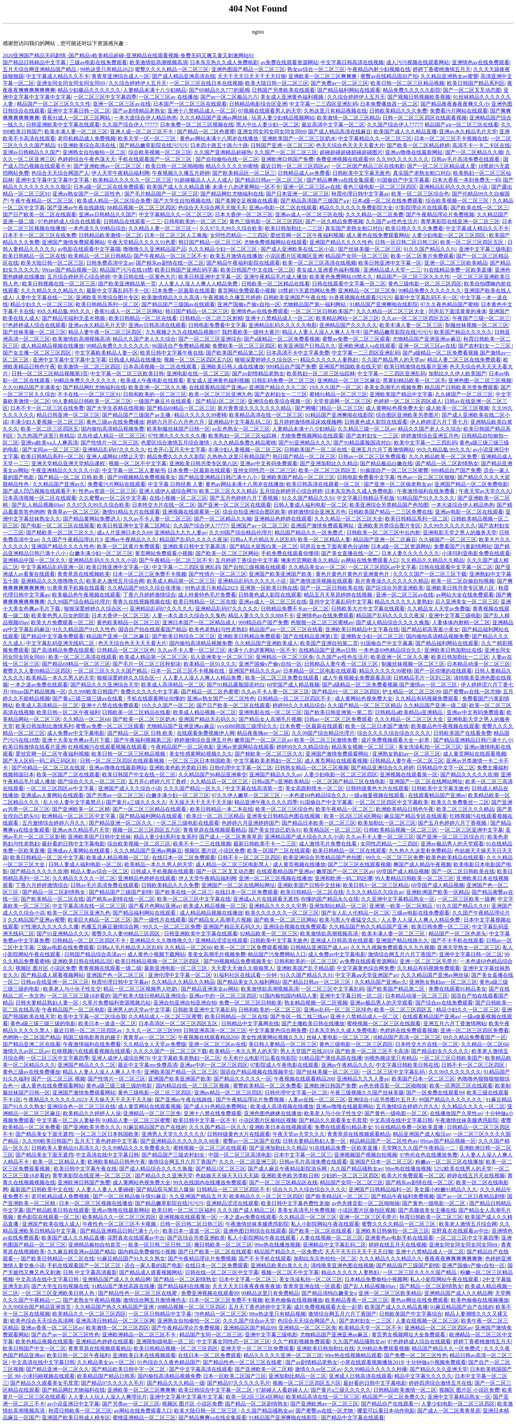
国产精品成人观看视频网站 (52, 975)
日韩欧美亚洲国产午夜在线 (294, 297)
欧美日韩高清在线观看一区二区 (323, 484)
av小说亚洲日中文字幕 (73, 1404)
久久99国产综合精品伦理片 (240, 532)
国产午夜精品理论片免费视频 (440, 214)
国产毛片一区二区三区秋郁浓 (147, 664)
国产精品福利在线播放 (183, 1286)
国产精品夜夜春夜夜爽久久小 (455, 104)
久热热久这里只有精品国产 (238, 456)
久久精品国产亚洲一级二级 (435, 705)
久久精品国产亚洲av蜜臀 (36, 920)
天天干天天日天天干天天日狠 (252, 76)
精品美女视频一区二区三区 (363, 747)
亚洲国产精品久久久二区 (278, 387)
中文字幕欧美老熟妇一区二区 (268, 761)
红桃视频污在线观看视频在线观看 (108, 747)
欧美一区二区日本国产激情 (376, 726)
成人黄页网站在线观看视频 (474, 754)
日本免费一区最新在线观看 (183, 290)
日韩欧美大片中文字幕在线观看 (368, 608)
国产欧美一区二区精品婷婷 (418, 145)
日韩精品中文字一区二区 (446, 767)
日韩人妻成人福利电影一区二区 (310, 505)
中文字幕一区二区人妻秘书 (133, 470)
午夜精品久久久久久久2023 (55, 1099)
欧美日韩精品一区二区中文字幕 (47, 857)
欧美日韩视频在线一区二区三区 (59, 283)
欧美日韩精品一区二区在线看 (143, 318)
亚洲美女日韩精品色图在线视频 (284, 816)
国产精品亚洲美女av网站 (210, 989)
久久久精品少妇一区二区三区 (223, 249)
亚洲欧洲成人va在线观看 (367, 346)
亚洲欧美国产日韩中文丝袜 (99, 837)
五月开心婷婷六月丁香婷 (158, 781)
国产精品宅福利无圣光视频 (74, 318)
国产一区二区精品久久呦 (474, 152)
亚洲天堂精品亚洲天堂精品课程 (68, 463)
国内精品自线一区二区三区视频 (193, 1085)
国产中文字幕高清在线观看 (200, 1369)
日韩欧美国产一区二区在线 (316, 449)
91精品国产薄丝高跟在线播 (330, 1058)
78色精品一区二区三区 (220, 1314)
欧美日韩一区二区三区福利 (183, 1210)
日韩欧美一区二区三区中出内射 (383, 532)
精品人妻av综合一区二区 (99, 871)
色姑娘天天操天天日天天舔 (227, 1175)
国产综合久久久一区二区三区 (92, 781)
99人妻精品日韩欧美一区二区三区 (91, 401)
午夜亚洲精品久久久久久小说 (65, 470)
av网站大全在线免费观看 (465, 595)
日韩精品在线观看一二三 (132, 221)
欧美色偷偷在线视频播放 (294, 1300)
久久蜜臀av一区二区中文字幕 (113, 498)
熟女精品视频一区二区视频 (316, 1003)
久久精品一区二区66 (86, 719)
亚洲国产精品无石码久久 (207, 719)
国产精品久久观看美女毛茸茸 (333, 1120)
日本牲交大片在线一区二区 (163, 505)
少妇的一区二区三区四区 (350, 1175)
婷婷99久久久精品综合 (298, 705)
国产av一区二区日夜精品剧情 (470, 1196)
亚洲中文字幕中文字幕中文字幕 (52, 180)
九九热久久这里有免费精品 (420, 850)
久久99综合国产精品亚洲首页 (37, 1307)
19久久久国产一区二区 (335, 387)
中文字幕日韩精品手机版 (366, 498)
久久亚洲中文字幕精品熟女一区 (398, 899)
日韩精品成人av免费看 (304, 173)
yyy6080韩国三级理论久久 (247, 726)
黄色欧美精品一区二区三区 (128, 622)
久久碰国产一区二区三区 (464, 394)
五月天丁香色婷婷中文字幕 (106, 1141)
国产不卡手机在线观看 (457, 940)
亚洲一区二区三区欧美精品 (455, 263)
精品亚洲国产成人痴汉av (422, 1134)
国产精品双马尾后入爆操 (165, 1189)
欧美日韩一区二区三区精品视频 (407, 83)
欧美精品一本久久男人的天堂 (60, 678)
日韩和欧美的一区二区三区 (195, 221)
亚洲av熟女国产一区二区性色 (87, 194)
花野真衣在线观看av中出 (460, 1231)
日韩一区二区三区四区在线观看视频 (424, 118)
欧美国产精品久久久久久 (463, 332)
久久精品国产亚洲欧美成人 (266, 643)
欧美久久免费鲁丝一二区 (460, 802)
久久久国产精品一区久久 (193, 788)
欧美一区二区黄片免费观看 (422, 256)
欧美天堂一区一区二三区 (147, 138)
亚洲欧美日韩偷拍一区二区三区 (392, 1231)
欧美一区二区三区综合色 (420, 194)
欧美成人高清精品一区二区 (172, 684)
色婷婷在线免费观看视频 (409, 1030)
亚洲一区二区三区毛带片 (428, 961)
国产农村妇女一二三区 (485, 346)
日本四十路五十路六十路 (219, 145)
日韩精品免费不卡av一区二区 (295, 608)
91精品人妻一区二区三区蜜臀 (136, 1120)
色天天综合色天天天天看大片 (350, 145)
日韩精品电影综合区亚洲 (258, 104)
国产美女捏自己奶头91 (274, 830)
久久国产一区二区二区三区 (285, 152)
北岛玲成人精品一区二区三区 (111, 436)
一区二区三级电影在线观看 (187, 823)
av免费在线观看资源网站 (289, 62)
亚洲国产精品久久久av (254, 671)
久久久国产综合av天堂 (249, 1321)
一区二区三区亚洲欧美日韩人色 (58, 1293)
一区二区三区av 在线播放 (168, 97)
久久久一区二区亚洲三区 (248, 1162)
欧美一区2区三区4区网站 (353, 816)
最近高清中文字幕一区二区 (333, 124)
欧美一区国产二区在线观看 (68, 774)
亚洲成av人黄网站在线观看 (52, 795)
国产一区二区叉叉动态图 (472, 90)
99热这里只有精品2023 (106, 69)
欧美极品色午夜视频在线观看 (86, 595)
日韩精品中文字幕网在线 (250, 1023)
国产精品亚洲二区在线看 (32, 1044)
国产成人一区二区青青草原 (230, 837)
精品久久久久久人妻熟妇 (329, 360)
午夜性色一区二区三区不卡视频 (119, 1224)
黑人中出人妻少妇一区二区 (267, 124)
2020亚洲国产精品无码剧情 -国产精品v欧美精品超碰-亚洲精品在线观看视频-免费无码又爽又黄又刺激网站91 (128, 55)
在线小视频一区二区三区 (178, 498)
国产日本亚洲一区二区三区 (297, 194)
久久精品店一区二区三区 (219, 781)
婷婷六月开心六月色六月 (176, 422)
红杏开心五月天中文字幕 (177, 449)
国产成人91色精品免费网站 (216, 1106)
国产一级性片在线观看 (159, 920)
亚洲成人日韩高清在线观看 (342, 940)
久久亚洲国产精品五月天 (198, 1196)
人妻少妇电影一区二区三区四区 (449, 235)
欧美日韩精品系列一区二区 (107, 304)
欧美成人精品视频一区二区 (204, 712)
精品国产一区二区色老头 (457, 933)
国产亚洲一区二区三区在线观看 (234, 505)
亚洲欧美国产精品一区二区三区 (298, 477)
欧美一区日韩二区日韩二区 (160, 1245)
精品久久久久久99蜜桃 (232, 166)
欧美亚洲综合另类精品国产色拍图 (388, 505)
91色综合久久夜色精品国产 (168, 1362)
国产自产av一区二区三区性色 (65, 1334)
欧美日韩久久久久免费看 (414, 228)
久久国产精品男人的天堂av (393, 360)
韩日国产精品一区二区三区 (210, 242)
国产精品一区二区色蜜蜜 (206, 131)
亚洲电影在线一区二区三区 (198, 373)
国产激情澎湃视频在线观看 (321, 581)
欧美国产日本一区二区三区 (423, 1079)
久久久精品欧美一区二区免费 (443, 456)
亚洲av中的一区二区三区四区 (223, 996)
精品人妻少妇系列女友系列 (165, 837)
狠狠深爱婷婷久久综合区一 (266, 360)
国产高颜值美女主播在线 (427, 1210)
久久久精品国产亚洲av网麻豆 (148, 850)
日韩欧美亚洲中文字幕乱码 (204, 1009)
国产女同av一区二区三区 (51, 449)
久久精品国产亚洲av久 (59, 484)
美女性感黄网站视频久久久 (200, 754)
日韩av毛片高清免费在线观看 (466, 159)
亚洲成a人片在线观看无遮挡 (265, 899)
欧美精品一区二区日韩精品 (99, 256)
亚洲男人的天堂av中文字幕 (138, 1009)
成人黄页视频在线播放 (299, 864)
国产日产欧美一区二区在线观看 (39, 214)
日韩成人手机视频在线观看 (162, 871)
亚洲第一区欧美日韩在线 (269, 588)
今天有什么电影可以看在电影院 (260, 1058)
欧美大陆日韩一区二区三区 (276, 83)
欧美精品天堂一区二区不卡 (370, 1327)
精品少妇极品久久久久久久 (89, 90)
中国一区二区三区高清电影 (239, 1155)
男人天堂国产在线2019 (306, 1051)
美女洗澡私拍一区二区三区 (429, 747)
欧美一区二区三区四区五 (50, 429)
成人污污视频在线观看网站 (417, 62)
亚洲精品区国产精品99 (249, 1327)
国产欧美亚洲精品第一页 (127, 283)
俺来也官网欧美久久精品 (310, 560)
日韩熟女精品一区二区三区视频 (311, 767)
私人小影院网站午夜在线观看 (325, 1224)
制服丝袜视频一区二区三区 (476, 325)
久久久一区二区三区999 (153, 1030)
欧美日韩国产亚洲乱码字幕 (186, 270)
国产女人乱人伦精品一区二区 (355, 913)
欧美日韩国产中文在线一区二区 (257, 270)
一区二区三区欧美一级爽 (466, 899)
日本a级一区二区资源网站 (401, 546)
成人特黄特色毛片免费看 (207, 595)
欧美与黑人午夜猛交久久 (348, 920)
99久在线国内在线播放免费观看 (210, 1182)
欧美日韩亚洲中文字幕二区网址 (133, 525)
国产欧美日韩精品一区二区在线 (57, 1258)
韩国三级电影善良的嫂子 (92, 1037)
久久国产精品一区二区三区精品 (364, 705)
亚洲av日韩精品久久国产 (31, 152)
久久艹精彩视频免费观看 (301, 1341)
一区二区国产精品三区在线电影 (368, 166)
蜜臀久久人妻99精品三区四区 (37, 671)
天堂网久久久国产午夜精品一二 (418, 1148)
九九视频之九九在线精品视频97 (182, 332)
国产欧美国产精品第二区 (235, 353)
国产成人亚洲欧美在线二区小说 (298, 249)
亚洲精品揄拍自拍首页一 (97, 1245)
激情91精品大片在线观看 (131, 512)
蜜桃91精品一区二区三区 (338, 394)
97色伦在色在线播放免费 (428, 1155)
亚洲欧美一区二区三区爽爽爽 (323, 76)
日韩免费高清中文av (109, 263)
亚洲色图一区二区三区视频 (479, 380)
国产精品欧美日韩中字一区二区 (129, 1369)
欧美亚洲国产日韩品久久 (307, 346)
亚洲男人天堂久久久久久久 (173, 1134)
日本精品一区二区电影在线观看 (320, 671)
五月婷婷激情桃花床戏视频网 (307, 422)
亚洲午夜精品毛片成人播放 (275, 277)
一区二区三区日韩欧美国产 (322, 311)
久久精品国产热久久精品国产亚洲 (369, 926)
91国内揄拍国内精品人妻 (288, 996)
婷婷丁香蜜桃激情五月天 (442, 69)
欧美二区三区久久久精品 (228, 491)
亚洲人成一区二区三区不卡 (142, 131)
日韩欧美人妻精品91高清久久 (65, 1148)
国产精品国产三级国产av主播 (136, 415)
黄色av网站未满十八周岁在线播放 (220, 138)
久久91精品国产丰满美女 (32, 387)
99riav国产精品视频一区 (69, 270)
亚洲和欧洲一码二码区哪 (344, 878)
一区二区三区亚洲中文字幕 (471, 830)
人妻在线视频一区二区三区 (331, 1238)
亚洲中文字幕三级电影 (485, 249)
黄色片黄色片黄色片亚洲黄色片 (353, 574)
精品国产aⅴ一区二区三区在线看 (461, 124)
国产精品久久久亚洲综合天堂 (104, 684)
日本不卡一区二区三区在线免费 (39, 235)
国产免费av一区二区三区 (339, 83)
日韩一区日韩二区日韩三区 (406, 242)
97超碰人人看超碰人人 (282, 1390)
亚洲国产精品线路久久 (402, 940)
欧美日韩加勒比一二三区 (294, 228)
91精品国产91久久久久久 (426, 498)
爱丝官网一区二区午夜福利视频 (307, 235)
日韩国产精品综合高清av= (94, 954)
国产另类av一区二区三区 (115, 795)
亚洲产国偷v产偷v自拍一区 (248, 304)
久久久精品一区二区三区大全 (391, 311)
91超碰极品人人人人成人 (203, 180)
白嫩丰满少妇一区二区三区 (101, 553)
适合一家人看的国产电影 (153, 1265)
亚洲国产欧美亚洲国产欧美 (281, 574)
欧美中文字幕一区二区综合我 (92, 1016)
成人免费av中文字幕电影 (76, 733)
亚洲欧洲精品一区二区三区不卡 (139, 1334)
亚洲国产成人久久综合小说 (129, 788)
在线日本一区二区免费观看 (183, 857)
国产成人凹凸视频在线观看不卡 (39, 491)
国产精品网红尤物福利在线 (232, 194)
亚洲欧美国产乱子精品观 (305, 968)
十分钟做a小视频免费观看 (436, 1362)
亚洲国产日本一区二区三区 (381, 1162)
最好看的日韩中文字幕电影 (73, 843)
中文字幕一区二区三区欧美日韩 (127, 373)
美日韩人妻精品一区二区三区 (282, 1044)
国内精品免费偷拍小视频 (147, 1251)
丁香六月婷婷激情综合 (149, 595)
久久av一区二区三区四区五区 (415, 318)
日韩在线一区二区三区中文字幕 (222, 1272)
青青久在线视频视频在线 (141, 602)
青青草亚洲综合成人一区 (120, 76)
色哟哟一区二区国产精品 (32, 1037)
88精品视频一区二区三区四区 (141, 207)
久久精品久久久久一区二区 (84, 878)
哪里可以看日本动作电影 (386, 1410)
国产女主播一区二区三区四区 (37, 353)
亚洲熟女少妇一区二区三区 (372, 636)
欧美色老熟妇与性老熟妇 (218, 629)
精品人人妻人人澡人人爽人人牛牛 (321, 332)
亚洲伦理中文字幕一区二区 (179, 975)
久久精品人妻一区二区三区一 (162, 228)
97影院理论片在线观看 (421, 207)
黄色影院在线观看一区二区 (48, 1217)
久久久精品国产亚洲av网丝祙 (214, 118)
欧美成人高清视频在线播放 (282, 1106)
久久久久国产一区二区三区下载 (430, 574)
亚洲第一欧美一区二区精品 (401, 906)
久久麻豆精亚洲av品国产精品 (81, 1251)
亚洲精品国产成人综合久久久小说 (304, 837)
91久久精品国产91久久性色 (84, 629)
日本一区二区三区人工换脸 (175, 235)
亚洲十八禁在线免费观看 (110, 705)
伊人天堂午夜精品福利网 (120, 173)
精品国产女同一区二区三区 (356, 256)
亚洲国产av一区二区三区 (259, 525)
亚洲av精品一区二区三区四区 (228, 1092)
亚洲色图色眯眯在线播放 (273, 1113)
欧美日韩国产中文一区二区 (34, 1348)
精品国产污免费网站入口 (277, 954)
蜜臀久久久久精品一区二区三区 (172, 69)
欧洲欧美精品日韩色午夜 (405, 809)
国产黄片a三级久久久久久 (136, 802)
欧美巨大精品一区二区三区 (99, 920)
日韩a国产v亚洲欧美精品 (280, 781)
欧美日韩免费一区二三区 (440, 926)
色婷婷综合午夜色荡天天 (87, 159)
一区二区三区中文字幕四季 (105, 97)
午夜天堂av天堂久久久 (485, 491)
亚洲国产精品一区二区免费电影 (471, 484)
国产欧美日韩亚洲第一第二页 (338, 712)
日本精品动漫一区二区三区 (478, 664)
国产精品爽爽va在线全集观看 (340, 180)
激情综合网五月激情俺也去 (154, 1300)
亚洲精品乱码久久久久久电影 (282, 325)
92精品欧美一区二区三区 (269, 933)
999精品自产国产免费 (291, 366)
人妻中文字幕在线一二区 (44, 297)
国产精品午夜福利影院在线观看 (243, 263)
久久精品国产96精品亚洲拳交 (212, 774)
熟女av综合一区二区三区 (316, 69)
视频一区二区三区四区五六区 (198, 360)
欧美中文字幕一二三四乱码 (425, 442)
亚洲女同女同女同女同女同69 (71, 83)
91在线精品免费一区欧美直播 (458, 270)
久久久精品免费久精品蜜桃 (244, 442)
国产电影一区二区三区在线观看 (57, 525)
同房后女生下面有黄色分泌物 (334, 546)
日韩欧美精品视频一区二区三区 (400, 830)
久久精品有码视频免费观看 (427, 698)
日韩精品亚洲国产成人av (319, 947)
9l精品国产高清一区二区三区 (406, 1037)
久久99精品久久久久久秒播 (375, 1369)
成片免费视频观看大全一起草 (396, 740)
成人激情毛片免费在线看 (328, 843)
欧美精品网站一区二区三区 (347, 318)
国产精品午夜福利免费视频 (402, 1196)
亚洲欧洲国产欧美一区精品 (437, 892)
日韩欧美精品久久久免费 (398, 111)
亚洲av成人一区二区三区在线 (309, 214)
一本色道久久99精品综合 (97, 228)
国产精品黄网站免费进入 (92, 519)
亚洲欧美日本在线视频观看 (280, 1127)
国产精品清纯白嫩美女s (328, 1293)
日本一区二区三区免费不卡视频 (149, 574)
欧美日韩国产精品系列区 (476, 83)
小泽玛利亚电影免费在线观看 (476, 553)
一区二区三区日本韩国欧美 (199, 761)
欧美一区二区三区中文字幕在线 (194, 899)
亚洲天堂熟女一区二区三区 (468, 947)
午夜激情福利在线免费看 (426, 491)
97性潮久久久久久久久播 (177, 436)
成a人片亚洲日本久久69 (124, 532)
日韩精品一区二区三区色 (126, 650)
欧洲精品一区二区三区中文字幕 (79, 816)
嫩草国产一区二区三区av (263, 740)
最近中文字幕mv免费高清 (147, 1065)
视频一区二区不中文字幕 (138, 463)
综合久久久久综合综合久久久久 (394, 733)
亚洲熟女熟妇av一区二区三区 (406, 754)
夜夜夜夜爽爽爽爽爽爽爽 (453, 1258)
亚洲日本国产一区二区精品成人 (199, 622)
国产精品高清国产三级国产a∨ (315, 200)
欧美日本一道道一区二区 (107, 1023)
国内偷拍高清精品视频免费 (112, 429)
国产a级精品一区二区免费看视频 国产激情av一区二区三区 (390, 684)
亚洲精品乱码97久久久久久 (113, 449)
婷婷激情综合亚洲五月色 (430, 436)
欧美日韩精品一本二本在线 (221, 809)
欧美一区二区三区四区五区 (472, 242)
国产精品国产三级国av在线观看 (178, 304)
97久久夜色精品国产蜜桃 (449, 304)
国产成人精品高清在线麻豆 (339, 131)
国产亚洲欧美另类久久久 (92, 1127)
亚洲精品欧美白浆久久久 (279, 1265)
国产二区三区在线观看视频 (359, 864)
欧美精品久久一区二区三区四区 (266, 1196)
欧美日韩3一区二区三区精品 (376, 885)
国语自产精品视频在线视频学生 (257, 1072)
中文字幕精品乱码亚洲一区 (52, 567)
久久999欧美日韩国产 (93, 691)
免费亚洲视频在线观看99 (345, 159)
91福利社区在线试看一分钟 (246, 975)
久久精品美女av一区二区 (317, 567)
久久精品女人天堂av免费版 (438, 608)
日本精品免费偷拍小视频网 (376, 1279)
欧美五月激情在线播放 (236, 256)
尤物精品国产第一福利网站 (315, 304)
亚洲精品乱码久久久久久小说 (454, 187)
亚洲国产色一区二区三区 (115, 975)
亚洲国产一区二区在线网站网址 (426, 781)
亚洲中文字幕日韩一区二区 (78, 111)
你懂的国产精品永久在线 (330, 899)
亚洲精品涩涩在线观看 (221, 940)
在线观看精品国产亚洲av (217, 387)
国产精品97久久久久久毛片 (112, 1383)
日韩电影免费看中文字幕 (217, 325)
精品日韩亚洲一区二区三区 (68, 415)
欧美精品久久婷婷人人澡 (92, 1113)
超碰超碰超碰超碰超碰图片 (351, 152)
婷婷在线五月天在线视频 (476, 1175)
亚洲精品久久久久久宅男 (278, 906)
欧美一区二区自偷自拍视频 (462, 581)
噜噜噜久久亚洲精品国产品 (154, 249)
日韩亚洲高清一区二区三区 (214, 1030)
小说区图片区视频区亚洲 (294, 256)
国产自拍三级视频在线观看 (254, 567)
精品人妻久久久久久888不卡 (261, 615)
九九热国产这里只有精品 (46, 436)
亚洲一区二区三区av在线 (121, 104)
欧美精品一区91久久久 (210, 664)
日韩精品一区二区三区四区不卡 (294, 698)
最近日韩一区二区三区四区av (295, 166)
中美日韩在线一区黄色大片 (144, 277)
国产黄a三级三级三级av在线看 (88, 698)
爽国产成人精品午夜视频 (422, 864)
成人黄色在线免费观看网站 (377, 235)
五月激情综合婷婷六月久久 (54, 823)
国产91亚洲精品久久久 (304, 442)
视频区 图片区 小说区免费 (214, 850)
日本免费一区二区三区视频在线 (197, 124)
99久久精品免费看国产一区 (474, 1037)
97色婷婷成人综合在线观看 (69, 221)
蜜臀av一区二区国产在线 (251, 1141)
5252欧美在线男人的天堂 (463, 1168)
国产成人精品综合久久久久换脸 (392, 622)
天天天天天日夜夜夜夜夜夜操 (246, 1286)
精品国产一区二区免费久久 (393, 1397)
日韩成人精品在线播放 (135, 360)
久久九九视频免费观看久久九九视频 (392, 947)
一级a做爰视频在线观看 (377, 795)
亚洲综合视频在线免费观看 (294, 926)
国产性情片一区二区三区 (110, 442)
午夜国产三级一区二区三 (481, 318)
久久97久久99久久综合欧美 (231, 228)
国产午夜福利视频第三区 (143, 740)
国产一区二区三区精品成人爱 (441, 166)
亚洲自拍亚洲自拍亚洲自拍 (185, 1003)
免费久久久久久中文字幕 (149, 691)
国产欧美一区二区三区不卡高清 (372, 1051)
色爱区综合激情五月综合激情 (176, 442)
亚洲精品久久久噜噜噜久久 (52, 581)
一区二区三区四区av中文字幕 (382, 567)
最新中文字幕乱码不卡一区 (117, 290)
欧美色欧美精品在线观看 (455, 857)
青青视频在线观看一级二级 (110, 968)
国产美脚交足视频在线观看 (246, 200)
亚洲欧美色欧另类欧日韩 (178, 767)
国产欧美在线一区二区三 (479, 207)
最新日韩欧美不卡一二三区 (265, 843)
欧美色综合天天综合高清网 (41, 1321)
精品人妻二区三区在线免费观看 (464, 360)
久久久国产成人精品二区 (246, 1210)
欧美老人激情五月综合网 (115, 581)
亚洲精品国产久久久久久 (348, 325)
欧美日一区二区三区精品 (215, 816)
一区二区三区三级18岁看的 (78, 996)
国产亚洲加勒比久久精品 (329, 463)
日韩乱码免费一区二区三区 (283, 380)
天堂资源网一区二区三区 (342, 401)
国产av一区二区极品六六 (229, 97)
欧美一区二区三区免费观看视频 (251, 947)
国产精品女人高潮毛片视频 (270, 719)
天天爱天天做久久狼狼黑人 (242, 968)
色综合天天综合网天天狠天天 (212, 207)
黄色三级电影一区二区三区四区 (380, 187)
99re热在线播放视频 (408, 1168)
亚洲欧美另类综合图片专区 (107, 297)
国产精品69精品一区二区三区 (181, 408)
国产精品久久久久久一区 (242, 1079)
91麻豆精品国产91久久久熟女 (131, 1258)
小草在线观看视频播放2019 (371, 1362)
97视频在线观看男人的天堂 (269, 111)
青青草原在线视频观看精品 (214, 830)
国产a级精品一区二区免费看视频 (282, 339)
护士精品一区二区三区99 (411, 691)
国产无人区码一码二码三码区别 (40, 761)
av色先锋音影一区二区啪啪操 (393, 1085)
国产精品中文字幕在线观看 (352, 1417)
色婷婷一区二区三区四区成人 (408, 401)
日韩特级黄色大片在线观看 (377, 788)
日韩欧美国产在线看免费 (462, 733)
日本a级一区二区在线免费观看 (108, 187)
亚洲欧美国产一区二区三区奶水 (299, 138)
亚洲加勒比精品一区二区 (338, 906)
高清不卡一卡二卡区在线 (481, 145)
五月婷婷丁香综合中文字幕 (246, 560)
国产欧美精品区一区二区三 (243, 173)
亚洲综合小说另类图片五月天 (382, 1099)
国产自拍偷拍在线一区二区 (227, 159)
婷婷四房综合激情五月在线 (440, 1383)
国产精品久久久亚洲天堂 (164, 1175)
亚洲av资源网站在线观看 (245, 747)
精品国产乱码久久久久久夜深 (193, 539)
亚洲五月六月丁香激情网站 (382, 449)
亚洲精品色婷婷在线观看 (283, 519)
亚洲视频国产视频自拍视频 (365, 1155)
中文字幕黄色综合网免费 (366, 968)
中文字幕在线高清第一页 (254, 788)
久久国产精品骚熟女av (356, 1168)
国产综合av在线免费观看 (444, 1003)
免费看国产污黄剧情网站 (463, 546)
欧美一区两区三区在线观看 (461, 1085)
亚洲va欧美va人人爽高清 (49, 442)
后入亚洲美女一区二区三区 (466, 602)
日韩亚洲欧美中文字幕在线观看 (63, 124)
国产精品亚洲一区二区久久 (121, 823)
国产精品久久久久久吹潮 (469, 774)
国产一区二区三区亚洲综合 (210, 339)
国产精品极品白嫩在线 (386, 463)
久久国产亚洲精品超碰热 (223, 152)
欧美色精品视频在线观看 (44, 1341)
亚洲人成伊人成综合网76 (168, 491)
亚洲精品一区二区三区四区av (438, 1327)
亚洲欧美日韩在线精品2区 (82, 961)
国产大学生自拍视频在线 (183, 200)
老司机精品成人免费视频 (87, 138)
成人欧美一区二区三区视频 (457, 408)
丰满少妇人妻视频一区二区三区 (47, 422)
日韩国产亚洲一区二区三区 (282, 145)
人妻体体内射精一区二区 (461, 622)
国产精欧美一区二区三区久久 (60, 532)
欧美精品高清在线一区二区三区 (266, 415)
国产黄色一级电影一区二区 (395, 1113)
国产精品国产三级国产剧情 (120, 892)
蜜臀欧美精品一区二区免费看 (267, 1085)
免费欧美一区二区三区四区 (243, 346)
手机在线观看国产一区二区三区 (155, 159)
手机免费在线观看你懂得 (290, 553)
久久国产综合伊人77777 (129, 124)
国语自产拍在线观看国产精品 (152, 629)
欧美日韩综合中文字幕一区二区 (215, 1390)
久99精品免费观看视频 (383, 1348)
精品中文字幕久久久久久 (423, 1376)
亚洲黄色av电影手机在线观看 (399, 1238)
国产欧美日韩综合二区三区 (183, 636)
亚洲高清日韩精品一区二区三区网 (115, 1321)
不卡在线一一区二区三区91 (89, 394)
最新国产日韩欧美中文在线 (41, 1189)
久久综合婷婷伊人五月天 (138, 83)
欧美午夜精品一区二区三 (345, 809)
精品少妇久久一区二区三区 (41, 304)
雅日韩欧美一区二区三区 (223, 1245)
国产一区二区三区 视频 (58, 1079)
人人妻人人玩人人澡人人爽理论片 (107, 1397)
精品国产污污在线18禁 (126, 270)
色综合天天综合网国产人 (60, 173)
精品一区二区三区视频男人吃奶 (140, 989)
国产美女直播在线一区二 (350, 553)
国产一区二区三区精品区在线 (283, 1182)
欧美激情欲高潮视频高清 (159, 62)
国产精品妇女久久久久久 (440, 1051)
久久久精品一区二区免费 (374, 214)
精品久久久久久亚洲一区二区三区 (283, 1355)
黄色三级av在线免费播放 (115, 422)
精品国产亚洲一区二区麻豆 (384, 539)
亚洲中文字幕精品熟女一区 (459, 1397)
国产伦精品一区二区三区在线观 (49, 767)
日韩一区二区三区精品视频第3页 (50, 373)
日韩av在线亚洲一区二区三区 (55, 982)
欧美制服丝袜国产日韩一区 (178, 429)
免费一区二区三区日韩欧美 (250, 1003)
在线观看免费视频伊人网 (206, 733)
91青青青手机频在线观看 (76, 588)
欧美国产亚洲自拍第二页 (329, 643)
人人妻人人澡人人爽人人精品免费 (199, 283)
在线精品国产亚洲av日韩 (327, 650)
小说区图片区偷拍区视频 (268, 1120)
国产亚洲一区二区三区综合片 (450, 837)
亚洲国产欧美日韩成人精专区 (76, 1417)
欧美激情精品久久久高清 (171, 297)
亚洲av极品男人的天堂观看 (452, 843)
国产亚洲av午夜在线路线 (76, 207)
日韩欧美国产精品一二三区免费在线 (390, 512)
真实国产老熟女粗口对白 (422, 173)
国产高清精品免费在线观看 (62, 650)
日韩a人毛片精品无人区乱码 (263, 539)
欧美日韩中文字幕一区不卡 (204, 1120)
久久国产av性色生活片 (392, 221)
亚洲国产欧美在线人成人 (51, 1224)
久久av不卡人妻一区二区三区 (157, 519)
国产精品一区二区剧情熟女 (446, 463)
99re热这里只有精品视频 (277, 1314)
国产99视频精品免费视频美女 (141, 477)
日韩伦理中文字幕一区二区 (240, 767)
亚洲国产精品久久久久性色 (341, 242)
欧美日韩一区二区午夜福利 (68, 712)
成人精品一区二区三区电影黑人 (233, 864)
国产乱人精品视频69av (38, 505)
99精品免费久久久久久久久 (429, 290)
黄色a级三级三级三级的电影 (43, 1023)
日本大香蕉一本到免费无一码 (466, 180)
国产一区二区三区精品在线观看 (150, 809)
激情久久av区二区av (26, 1051)
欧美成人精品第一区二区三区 (181, 581)
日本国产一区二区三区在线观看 (190, 104)
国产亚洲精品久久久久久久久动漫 (180, 1141)
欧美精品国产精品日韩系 (106, 1376)
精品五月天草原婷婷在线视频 (339, 595)
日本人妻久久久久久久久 (410, 553)
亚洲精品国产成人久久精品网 (116, 1279)
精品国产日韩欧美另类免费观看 (461, 387)
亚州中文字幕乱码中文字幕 (340, 602)
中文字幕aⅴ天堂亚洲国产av (366, 975)
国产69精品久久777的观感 (219, 90)
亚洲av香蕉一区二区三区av (52, 1327)
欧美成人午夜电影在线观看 (152, 380)
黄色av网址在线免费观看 (419, 1300)
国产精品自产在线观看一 (390, 1404)
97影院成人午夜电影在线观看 (284, 1065)
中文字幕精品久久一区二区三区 (375, 138)
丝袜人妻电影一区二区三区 (338, 1037)
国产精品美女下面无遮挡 (44, 1134)
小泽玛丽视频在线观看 (48, 1376)
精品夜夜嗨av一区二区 (263, 733)
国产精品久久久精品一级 (176, 1383)
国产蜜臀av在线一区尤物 (472, 691)
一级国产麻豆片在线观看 (163, 401)
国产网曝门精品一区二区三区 (329, 408)
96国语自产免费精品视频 (181, 346)
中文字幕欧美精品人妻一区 (106, 353)
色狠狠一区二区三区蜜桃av (322, 622)
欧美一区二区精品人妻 (324, 539)
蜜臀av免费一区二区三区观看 (356, 339)
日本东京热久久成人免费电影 (224, 62)
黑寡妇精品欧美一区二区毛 (414, 380)
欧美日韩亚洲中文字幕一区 (390, 263)
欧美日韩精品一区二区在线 (34, 256)
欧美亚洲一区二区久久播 (157, 387)
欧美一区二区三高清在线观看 (82, 657)
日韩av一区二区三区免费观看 (372, 456)
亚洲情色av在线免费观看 (480, 62)
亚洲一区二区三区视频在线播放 (275, 878)
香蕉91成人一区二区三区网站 (77, 118)
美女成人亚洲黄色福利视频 (292, 97)
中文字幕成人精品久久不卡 (57, 76)
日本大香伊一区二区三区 (244, 214)
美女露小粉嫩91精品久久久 (445, 1189)
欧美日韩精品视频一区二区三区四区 (158, 961)
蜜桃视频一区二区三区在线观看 (384, 1023)
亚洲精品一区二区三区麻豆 (348, 380)
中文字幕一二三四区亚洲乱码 (323, 104)
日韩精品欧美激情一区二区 (110, 235)
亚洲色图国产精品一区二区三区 (248, 69)
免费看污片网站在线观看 (459, 111)
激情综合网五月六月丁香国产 (402, 954)
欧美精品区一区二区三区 (332, 830)
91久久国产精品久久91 (429, 249)
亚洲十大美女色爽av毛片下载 (76, 740)
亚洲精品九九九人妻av (180, 532)
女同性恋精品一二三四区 (239, 235)
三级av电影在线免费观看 (98, 62)
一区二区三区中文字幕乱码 (332, 989)
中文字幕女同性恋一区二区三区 (233, 1341)
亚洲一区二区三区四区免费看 (474, 1030)
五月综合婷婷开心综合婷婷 (78, 277)
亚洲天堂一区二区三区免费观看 (257, 1348)
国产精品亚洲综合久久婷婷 (382, 767)
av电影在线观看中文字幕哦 (89, 249)
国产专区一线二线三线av (299, 1016)
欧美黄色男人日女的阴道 (60, 615)
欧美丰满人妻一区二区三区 (76, 131)
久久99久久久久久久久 (402, 159)
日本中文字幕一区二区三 (303, 1155)
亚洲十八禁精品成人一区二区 (202, 111)
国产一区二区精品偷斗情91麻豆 (130, 1196)
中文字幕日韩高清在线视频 (352, 62)
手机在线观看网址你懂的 (156, 698)
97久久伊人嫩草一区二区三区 (246, 795)
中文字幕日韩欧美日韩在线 (407, 1065)
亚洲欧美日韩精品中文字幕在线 (362, 629)
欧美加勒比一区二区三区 (387, 823)
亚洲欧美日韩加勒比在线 (453, 650)
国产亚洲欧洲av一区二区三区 (108, 166)
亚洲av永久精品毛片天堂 (468, 131)
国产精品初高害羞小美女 (430, 629)
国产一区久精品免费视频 (334, 221)
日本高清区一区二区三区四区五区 (179, 1023)
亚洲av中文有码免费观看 (268, 463)
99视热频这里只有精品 (390, 1058)
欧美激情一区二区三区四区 (89, 366)
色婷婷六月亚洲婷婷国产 (250, 823)
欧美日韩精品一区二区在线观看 (349, 850)
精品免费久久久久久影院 (412, 90)
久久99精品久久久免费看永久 (136, 1148)
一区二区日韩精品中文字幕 (160, 1314)
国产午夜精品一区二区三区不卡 (170, 256)
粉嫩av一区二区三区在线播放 (449, 1162)
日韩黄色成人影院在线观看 (375, 422)
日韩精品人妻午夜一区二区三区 (341, 664)
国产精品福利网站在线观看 (348, 90)
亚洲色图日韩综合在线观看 (254, 1231)
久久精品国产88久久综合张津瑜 (144, 588)
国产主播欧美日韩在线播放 (313, 1023)
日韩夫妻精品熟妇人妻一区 (47, 1003)
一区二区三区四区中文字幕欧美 (391, 802)
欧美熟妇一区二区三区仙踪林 (321, 373)
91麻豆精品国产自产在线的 (154, 1127)
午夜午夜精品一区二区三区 (42, 200)
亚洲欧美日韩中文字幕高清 (195, 546)
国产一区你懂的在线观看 (443, 671)
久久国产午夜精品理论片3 (71, 539)
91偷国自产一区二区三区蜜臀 (394, 470)
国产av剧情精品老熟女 (139, 111)
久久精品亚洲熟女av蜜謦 (449, 76)
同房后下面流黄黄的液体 (457, 311)
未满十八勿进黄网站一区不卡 (246, 187)
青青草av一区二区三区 (73, 512)
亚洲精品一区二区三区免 (367, 290)
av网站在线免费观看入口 (370, 560)
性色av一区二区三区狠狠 (426, 477)
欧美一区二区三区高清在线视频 (319, 263)
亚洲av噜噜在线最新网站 (414, 152)
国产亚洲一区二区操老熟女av (398, 484)
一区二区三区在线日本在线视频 (206, 83)
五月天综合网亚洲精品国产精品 (40, 69)
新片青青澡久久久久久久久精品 (255, 408)
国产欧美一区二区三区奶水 (144, 719)
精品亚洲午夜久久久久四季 (265, 802)
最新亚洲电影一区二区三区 (176, 968)
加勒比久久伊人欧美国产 (457, 373)
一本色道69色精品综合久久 (390, 650)
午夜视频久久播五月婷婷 (181, 173)
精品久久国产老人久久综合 (144, 339)
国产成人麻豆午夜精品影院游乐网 (288, 1168)
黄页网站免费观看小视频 (246, 290)
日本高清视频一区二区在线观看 (160, 366)
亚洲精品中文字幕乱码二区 (239, 422)
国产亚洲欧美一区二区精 (81, 809)
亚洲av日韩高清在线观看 (157, 325)
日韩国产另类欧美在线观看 (283, 90)
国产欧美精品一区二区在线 (52, 899)
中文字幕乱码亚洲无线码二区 (61, 643)
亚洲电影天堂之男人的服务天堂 (460, 532)
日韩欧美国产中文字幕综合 (410, 1314)
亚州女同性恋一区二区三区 (264, 470)
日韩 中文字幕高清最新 (90, 1272)
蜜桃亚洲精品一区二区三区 (144, 1417)
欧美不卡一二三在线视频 (202, 843)
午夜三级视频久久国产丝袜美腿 (367, 1092)
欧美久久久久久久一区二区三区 (282, 913)
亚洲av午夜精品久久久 (131, 539)
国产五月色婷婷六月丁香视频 (244, 498)
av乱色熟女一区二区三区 (241, 429)
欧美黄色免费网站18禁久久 (341, 277)
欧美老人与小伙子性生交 (72, 989)
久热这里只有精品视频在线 (335, 111)
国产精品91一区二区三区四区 (346, 691)
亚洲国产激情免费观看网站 (73, 242)
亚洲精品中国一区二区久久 (34, 560)
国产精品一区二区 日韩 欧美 (71, 477)
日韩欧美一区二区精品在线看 (275, 283)
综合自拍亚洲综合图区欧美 (254, 512)
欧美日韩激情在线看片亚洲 (415, 366)
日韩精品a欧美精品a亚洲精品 (409, 712)
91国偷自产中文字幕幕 (403, 180)
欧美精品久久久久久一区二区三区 (132, 180)
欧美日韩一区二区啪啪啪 (174, 166)
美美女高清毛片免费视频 (306, 1210)
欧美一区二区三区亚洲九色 (220, 394)
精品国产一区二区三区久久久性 (53, 104)
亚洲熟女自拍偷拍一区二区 (94, 152)
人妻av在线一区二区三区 (317, 1099)
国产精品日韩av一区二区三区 (269, 180)
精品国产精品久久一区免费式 (309, 532)
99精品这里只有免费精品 (270, 1293)
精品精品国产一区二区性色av (383, 1141)
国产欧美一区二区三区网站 (227, 553)
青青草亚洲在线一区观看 (312, 1286)
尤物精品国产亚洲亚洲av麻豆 (427, 339)
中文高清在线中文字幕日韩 (401, 1120)
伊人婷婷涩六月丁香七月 (439, 422)
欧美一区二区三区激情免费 (326, 740)
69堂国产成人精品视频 (293, 684)
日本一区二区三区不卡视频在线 (451, 138)
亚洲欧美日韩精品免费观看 (249, 636)
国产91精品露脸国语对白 (362, 442)
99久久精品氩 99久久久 (64, 311)
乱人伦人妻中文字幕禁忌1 (73, 802)
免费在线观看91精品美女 (457, 989)
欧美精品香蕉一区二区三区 (356, 1300)
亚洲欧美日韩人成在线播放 (232, 366)
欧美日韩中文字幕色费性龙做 (295, 1203)
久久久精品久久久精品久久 (52, 290)
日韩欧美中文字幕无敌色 (361, 173)
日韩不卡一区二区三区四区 (249, 857)
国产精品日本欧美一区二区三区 (318, 823)
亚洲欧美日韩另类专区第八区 (203, 463)
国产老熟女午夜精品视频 (92, 1300)
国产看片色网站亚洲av (154, 906)
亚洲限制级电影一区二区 (165, 1341)
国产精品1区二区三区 (220, 401)
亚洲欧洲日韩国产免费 (287, 159)
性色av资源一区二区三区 (107, 491)
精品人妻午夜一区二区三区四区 (105, 332)
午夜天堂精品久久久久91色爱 (141, 242)
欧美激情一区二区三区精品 (348, 118)
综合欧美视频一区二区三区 (160, 152)
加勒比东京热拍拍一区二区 (325, 1258)
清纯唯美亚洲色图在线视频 (342, 1265)
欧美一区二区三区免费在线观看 (282, 678)
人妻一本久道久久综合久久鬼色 (189, 615)
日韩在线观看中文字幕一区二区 (349, 283)
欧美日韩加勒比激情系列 (44, 726)
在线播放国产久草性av (456, 1113)
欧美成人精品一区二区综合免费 (114, 200)
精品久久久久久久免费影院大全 (356, 207)
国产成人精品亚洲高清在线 (183, 76)
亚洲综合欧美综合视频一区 (279, 401)
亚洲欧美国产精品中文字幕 (401, 394)
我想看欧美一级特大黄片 (251, 332)
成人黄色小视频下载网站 (156, 954)
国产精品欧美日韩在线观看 (57, 1210)
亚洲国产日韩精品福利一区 (380, 1189)
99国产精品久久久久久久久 (451, 1099)
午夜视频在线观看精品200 (208, 1037)
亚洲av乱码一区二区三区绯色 (338, 1009)
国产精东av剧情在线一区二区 (170, 263)
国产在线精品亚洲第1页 (310, 636)
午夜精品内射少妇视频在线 (378, 69)
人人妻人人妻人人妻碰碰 (105, 1189)
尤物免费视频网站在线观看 (275, 242)
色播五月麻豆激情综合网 (110, 926)
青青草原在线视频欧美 (83, 574)
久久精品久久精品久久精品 (432, 560)
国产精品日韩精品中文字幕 (35, 62)
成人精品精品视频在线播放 (52, 346)
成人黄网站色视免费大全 (395, 408)
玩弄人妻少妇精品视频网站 (283, 118)
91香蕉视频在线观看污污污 (360, 297)
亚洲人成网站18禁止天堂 (115, 456)
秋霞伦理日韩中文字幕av (360, 194)
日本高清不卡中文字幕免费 (297, 353)
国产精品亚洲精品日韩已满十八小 (218, 477)
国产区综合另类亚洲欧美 (395, 588)
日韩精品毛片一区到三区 (422, 678)
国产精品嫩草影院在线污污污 (153, 145)
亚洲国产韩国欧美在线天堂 (350, 366)
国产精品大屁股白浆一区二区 (263, 546)
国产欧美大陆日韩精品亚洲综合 (149, 996)
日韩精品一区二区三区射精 (211, 318)
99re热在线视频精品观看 (353, 1355)
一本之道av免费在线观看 (39, 684)
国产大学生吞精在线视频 (115, 408)
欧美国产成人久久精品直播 (405, 131)
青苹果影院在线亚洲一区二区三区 (460, 221)
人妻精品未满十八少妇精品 (154, 90)
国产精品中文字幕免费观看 (52, 636)
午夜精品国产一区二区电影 (182, 747)
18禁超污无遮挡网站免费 (307, 290)
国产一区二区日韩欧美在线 (331, 588)
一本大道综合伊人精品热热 (145, 118)
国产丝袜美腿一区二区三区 (369, 249)
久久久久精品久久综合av (374, 892)
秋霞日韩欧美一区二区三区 (431, 1217)
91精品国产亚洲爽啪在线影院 (383, 304)
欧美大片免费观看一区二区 (62, 622)
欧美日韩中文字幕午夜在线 (171, 353)
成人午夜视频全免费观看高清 (356, 678)
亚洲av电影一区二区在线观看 (283, 207)
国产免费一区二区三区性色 (415, 1355)
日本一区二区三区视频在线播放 (96, 1203)
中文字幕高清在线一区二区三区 (89, 906)
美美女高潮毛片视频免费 (393, 387)
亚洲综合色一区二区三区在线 (81, 1106)
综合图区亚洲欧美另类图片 (407, 415)
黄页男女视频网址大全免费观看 (409, 1334)
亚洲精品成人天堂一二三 (392, 270)
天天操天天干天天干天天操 (200, 802)
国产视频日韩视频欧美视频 (419, 97)
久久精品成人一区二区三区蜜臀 (165, 1016)
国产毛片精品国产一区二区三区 (161, 194)
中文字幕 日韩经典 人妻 (175, 484)
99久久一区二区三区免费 (395, 857)
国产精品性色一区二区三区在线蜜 (138, 1293)
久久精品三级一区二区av (366, 429)
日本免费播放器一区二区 (389, 104)
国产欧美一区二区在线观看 (321, 1231)
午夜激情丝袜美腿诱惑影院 (466, 1120)
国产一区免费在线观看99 (435, 1092)
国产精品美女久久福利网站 (248, 982)
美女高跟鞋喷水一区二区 (314, 788)
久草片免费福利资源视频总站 (116, 1003)
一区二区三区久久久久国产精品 (110, 671)
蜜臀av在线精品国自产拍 (389, 76)
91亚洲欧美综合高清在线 (87, 145)
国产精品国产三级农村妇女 (174, 1155)
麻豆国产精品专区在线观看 (415, 816)
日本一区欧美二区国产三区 (234, 1376)
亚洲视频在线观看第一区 (191, 512)
